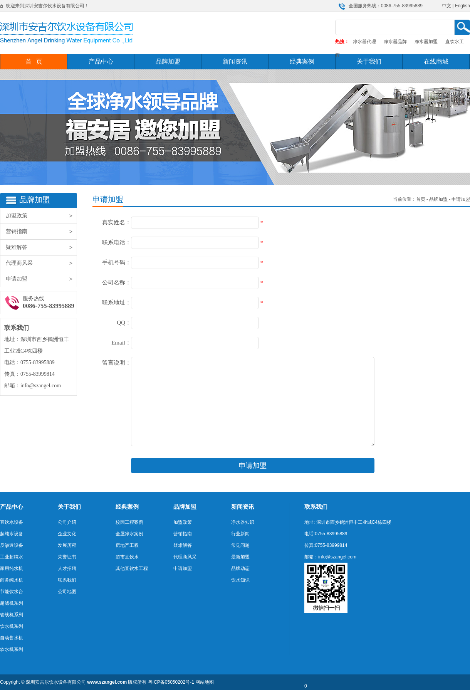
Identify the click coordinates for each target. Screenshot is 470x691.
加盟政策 (41, 216)
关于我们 (369, 61)
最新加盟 (240, 557)
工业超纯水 (11, 557)
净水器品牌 (395, 41)
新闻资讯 (235, 61)
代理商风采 (41, 263)
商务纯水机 (11, 580)
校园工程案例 (129, 522)
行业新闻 (240, 533)
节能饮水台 (11, 591)
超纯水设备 (11, 533)
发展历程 (67, 545)
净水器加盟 (426, 41)
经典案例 (302, 61)
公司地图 (67, 591)
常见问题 (240, 545)
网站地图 (204, 682)
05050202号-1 (179, 682)
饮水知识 (240, 580)
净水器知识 (242, 522)
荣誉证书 (67, 557)
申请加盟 (41, 279)
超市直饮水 (127, 557)
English (462, 5)
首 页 (33, 61)
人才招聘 (67, 568)
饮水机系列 (11, 626)
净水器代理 (364, 41)
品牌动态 (240, 568)
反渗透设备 (11, 545)
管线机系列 (11, 614)
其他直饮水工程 (132, 568)
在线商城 (436, 61)
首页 (420, 199)
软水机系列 (11, 649)
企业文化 (67, 533)
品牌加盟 (168, 61)
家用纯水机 (11, 568)
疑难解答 (41, 247)
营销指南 (41, 231)
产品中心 (101, 61)
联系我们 (67, 580)
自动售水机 (11, 638)
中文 (446, 5)
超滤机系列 (11, 603)
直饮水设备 (11, 522)
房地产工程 (127, 545)
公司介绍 (67, 522)
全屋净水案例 (129, 533)
